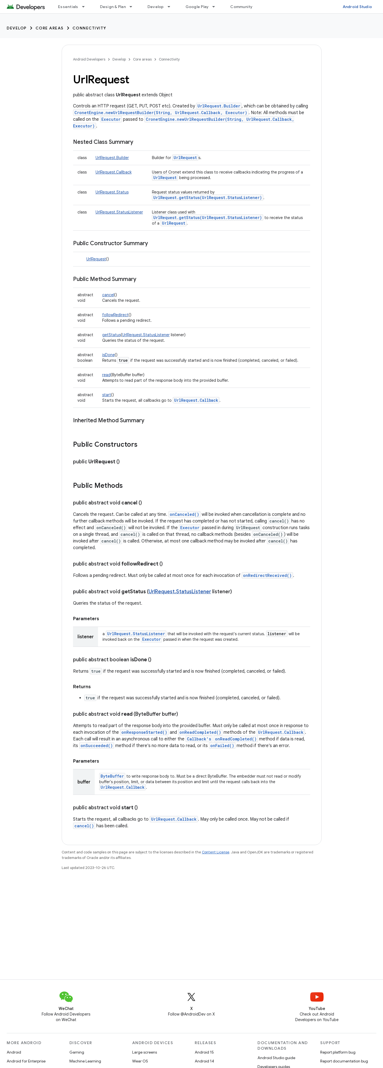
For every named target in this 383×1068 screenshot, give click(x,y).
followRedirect (115, 314)
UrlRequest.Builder (218, 106)
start (106, 394)
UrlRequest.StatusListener (119, 212)
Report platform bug (338, 1052)
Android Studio (357, 6)
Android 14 (204, 1061)
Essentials (68, 6)
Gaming (76, 1052)
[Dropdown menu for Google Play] (216, 6)
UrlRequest (185, 157)
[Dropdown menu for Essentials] (85, 6)
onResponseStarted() (144, 732)
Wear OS (140, 1061)
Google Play (197, 6)
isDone (108, 354)
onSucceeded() (97, 745)
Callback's (199, 739)
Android (14, 1052)
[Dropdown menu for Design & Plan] (133, 6)
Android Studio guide (276, 1057)
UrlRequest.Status (112, 192)
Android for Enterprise (26, 1061)
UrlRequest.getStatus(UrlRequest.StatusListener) (207, 197)
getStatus (111, 334)
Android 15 (204, 1052)
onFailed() (222, 745)
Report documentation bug (344, 1061)
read (106, 374)
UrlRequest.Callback (114, 172)
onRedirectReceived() (267, 575)
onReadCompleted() (200, 732)
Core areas (50, 28)
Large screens (144, 1052)
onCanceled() (184, 514)
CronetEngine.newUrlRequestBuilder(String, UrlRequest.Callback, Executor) (160, 112)
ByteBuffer (112, 776)
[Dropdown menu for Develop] (171, 6)
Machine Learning (85, 1061)
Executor (111, 119)
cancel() (84, 825)
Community (241, 6)
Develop (155, 6)
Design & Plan (113, 6)
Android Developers (89, 59)
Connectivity (89, 28)
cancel (108, 294)
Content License (215, 852)
